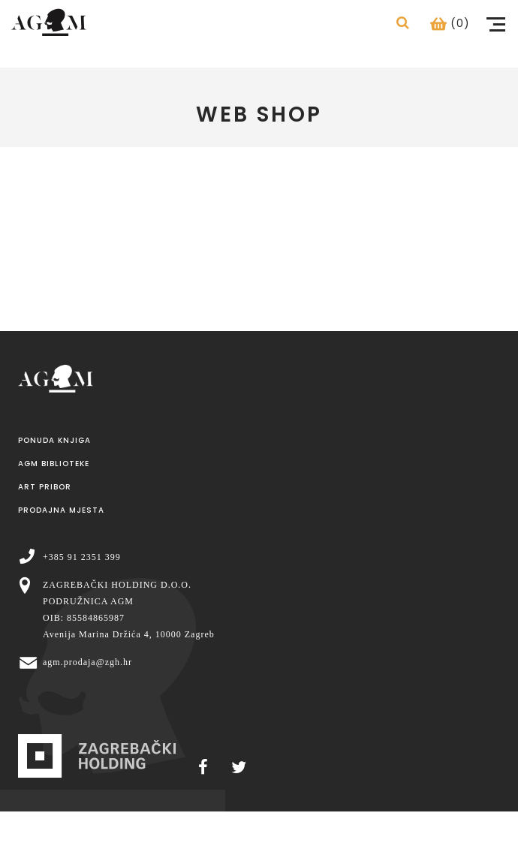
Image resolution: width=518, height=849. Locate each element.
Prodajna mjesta (61, 510)
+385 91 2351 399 (82, 557)
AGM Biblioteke (53, 463)
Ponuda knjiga (54, 440)
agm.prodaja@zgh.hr (87, 662)
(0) (450, 23)
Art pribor (44, 486)
